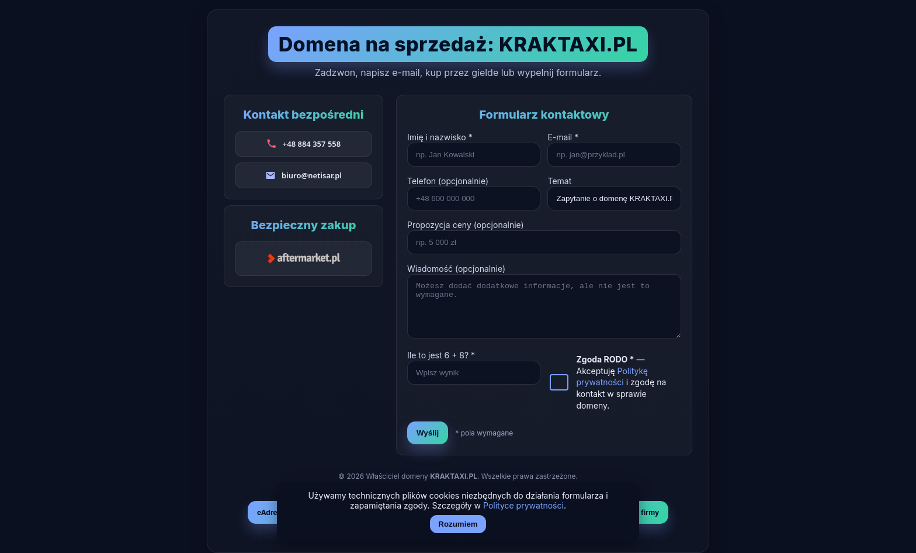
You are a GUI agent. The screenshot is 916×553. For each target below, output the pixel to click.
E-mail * (562, 137)
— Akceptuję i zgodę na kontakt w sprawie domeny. (621, 382)
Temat (559, 181)
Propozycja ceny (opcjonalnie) (465, 225)
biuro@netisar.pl (312, 175)
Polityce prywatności (523, 505)
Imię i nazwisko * (440, 137)
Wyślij (428, 432)
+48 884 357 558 (312, 144)
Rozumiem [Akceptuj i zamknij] (457, 524)
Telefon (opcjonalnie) (447, 181)
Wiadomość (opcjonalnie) (456, 269)
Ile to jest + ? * (441, 355)
